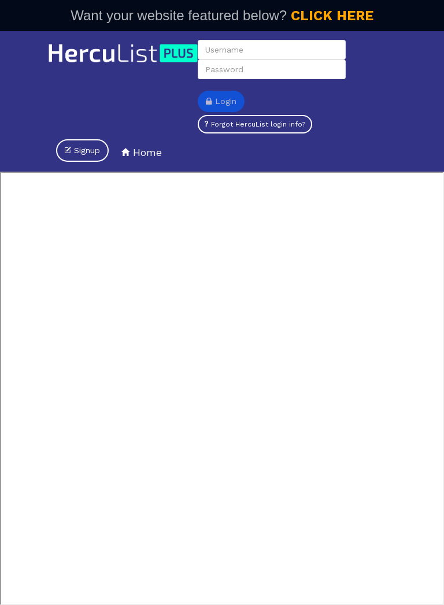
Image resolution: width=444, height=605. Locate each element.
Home (141, 152)
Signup (82, 150)
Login (221, 101)
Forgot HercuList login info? (255, 124)
